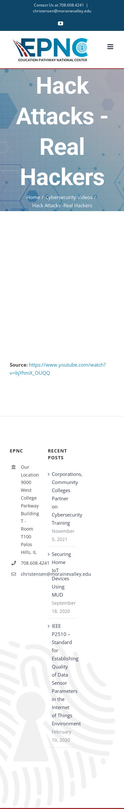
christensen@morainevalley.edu (62, 11)
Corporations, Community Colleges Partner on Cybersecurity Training (62, 498)
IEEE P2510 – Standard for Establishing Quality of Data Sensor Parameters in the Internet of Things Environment (62, 675)
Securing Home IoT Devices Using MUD (61, 574)
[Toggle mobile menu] (110, 46)
